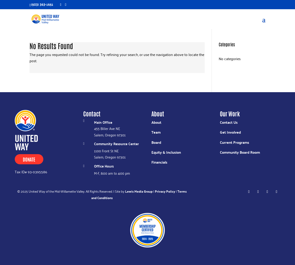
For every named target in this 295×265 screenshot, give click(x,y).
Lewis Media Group (139, 191)
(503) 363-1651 (42, 4)
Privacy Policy (165, 191)
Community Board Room (240, 152)
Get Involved (230, 132)
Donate (29, 159)
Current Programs (234, 142)
